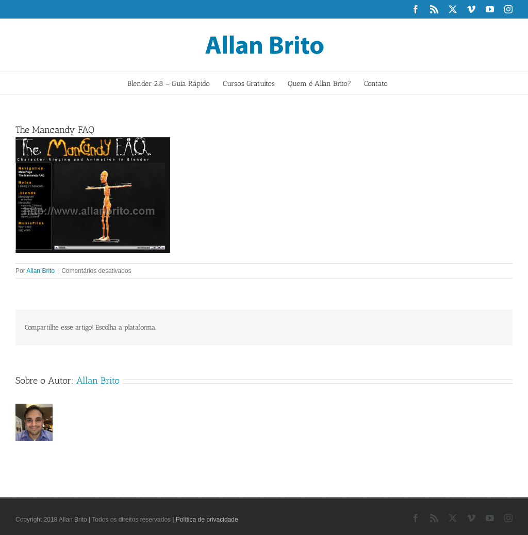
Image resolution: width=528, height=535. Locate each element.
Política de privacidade (207, 519)
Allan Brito (40, 270)
